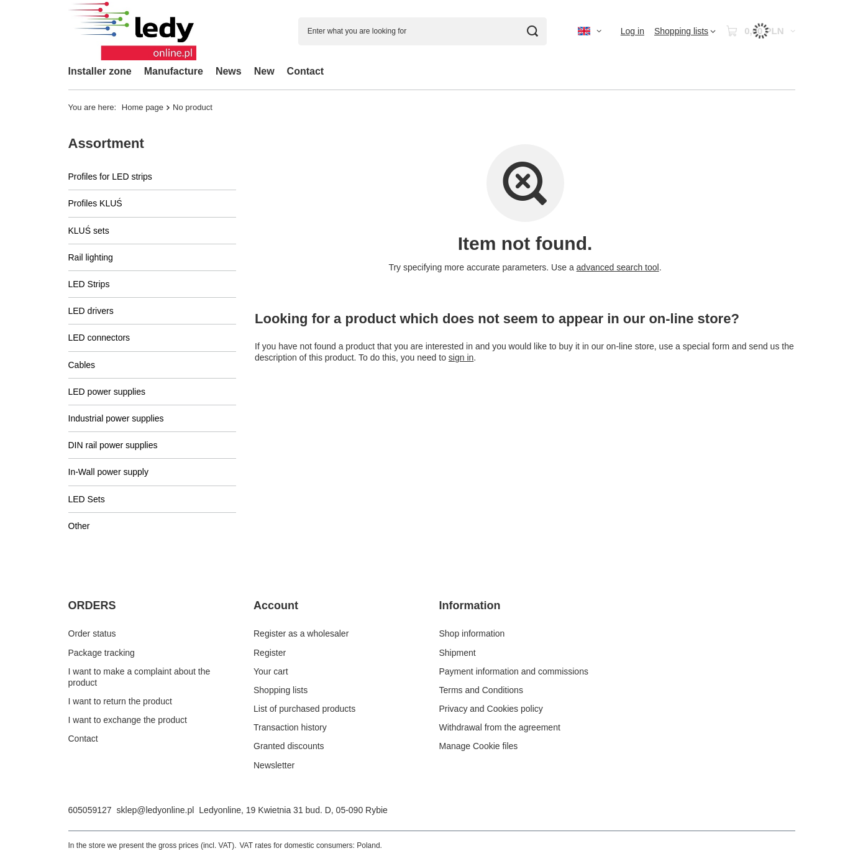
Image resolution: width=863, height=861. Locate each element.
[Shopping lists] (685, 31)
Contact (305, 71)
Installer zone (100, 71)
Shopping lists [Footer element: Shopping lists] (280, 690)
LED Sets (86, 499)
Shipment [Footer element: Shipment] (457, 653)
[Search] (533, 31)
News (229, 71)
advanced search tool (617, 267)
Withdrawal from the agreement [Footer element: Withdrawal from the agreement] (499, 727)
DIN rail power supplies (113, 445)
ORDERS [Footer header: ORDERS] (92, 605)
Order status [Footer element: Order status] (92, 633)
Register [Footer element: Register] (269, 653)
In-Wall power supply (108, 472)
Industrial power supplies (116, 418)
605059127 (90, 810)
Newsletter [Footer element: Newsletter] (274, 765)
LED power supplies (107, 392)
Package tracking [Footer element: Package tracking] (101, 653)
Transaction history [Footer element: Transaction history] (290, 727)
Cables (82, 365)
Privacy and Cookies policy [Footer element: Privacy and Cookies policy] (491, 709)
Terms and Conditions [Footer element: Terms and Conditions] (481, 690)
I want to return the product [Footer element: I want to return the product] (120, 701)
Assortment (106, 143)
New (264, 71)
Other (79, 526)
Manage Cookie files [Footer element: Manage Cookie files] (478, 746)
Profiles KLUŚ (95, 203)
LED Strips (89, 284)
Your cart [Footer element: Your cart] (270, 671)
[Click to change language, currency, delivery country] (589, 31)
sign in (460, 357)
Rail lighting (90, 257)
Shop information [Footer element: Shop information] (472, 633)
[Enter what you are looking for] (422, 31)
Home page (142, 107)
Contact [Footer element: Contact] (83, 739)
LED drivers (91, 311)
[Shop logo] (132, 31)
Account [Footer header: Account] (275, 605)
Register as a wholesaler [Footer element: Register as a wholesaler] (301, 633)
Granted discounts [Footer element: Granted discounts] (288, 746)
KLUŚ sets (88, 231)
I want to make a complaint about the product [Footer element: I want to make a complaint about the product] (139, 677)
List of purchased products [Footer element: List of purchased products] (304, 709)
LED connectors (99, 338)
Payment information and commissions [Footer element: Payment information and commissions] (513, 671)
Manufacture (173, 71)
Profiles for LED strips (110, 177)
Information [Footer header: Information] (470, 605)
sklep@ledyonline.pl (155, 810)
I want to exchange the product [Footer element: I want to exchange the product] (127, 720)
